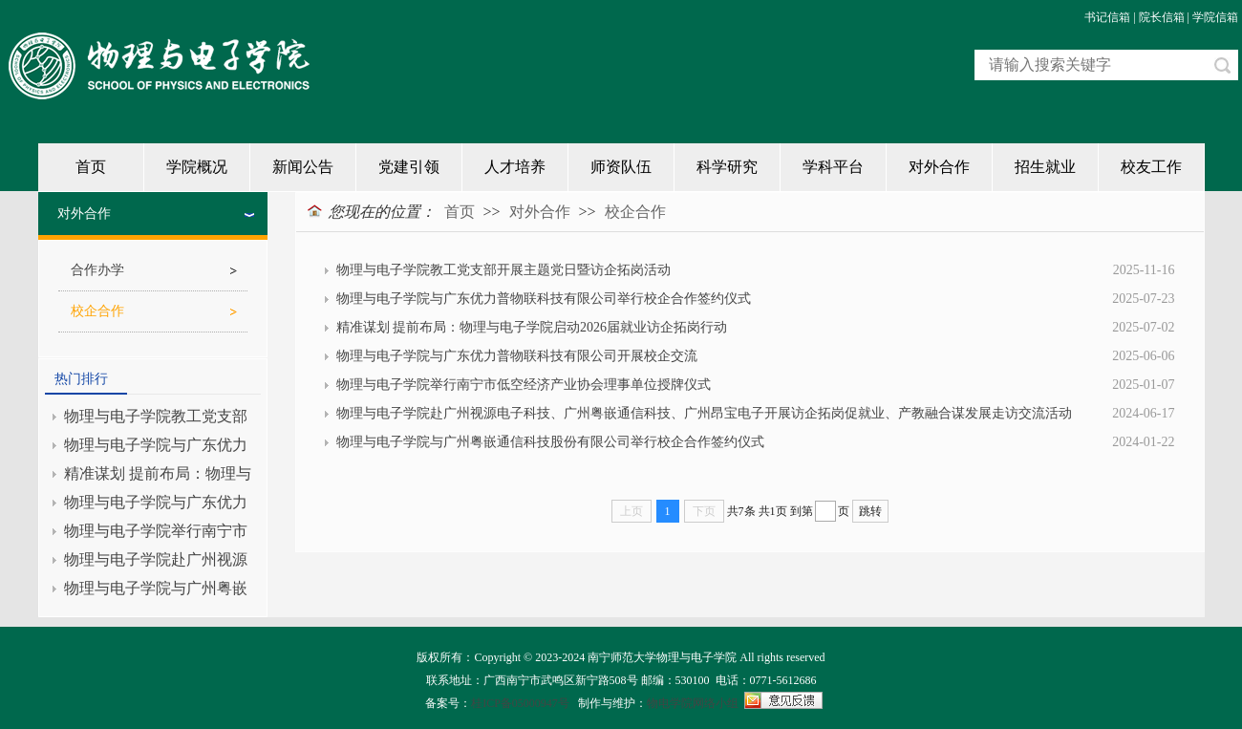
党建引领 (408, 167)
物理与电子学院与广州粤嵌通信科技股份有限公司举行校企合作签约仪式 (550, 442)
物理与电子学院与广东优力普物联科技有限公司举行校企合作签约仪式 (543, 298)
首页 (90, 167)
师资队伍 (621, 167)
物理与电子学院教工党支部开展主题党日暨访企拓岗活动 (503, 270)
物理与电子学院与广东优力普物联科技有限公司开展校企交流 (516, 356)
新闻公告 (302, 167)
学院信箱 (1215, 17)
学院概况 (196, 167)
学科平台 (833, 167)
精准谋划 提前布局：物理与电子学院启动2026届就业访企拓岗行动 (532, 327)
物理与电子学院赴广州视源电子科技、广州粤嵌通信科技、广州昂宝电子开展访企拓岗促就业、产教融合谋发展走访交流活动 (704, 413)
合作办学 (97, 270)
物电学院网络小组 (693, 703)
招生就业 (1045, 167)
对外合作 (939, 167)
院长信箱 (1162, 17)
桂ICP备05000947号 (520, 703)
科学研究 (727, 167)
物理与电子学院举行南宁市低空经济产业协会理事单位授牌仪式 (523, 384)
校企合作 (635, 212)
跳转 (870, 511)
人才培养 (515, 167)
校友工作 (1151, 167)
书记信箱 (1107, 17)
